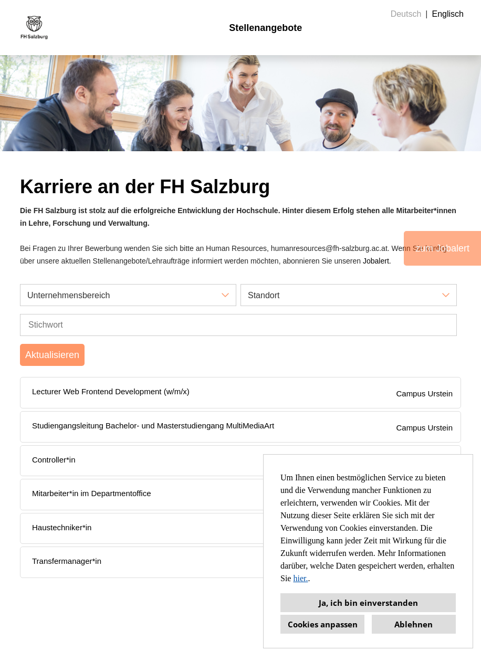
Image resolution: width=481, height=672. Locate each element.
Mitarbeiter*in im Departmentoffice (91, 493)
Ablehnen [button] (413, 624)
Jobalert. (377, 261)
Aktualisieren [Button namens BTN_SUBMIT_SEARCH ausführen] (52, 355)
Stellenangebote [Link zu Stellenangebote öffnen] (265, 28)
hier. (300, 578)
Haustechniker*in (61, 527)
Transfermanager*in (66, 560)
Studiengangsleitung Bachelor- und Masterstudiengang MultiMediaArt (153, 425)
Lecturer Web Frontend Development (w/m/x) (111, 391)
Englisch (448, 13)
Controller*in (54, 459)
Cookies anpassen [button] (323, 624)
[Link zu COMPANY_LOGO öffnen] (34, 27)
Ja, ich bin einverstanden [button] (368, 602)
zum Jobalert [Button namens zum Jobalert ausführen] (442, 248)
